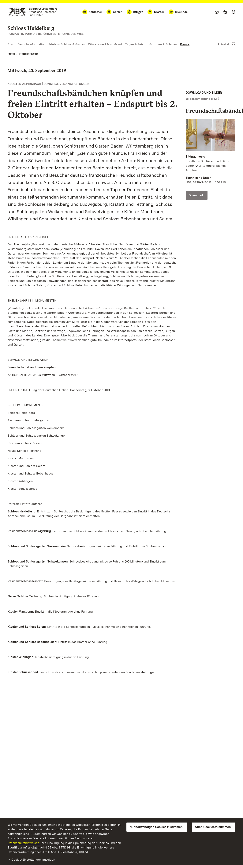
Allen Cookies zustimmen (213, 827)
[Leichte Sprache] (216, 12)
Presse (184, 44)
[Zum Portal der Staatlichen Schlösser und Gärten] (33, 12)
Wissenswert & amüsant (105, 44)
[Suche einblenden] (233, 44)
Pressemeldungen (28, 54)
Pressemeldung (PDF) (203, 99)
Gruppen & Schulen (163, 44)
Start (11, 44)
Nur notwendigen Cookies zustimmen (156, 827)
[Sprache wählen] (233, 12)
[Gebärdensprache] (225, 12)
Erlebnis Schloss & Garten (66, 44)
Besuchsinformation (31, 44)
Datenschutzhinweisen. (24, 843)
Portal (222, 44)
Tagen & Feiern (135, 44)
